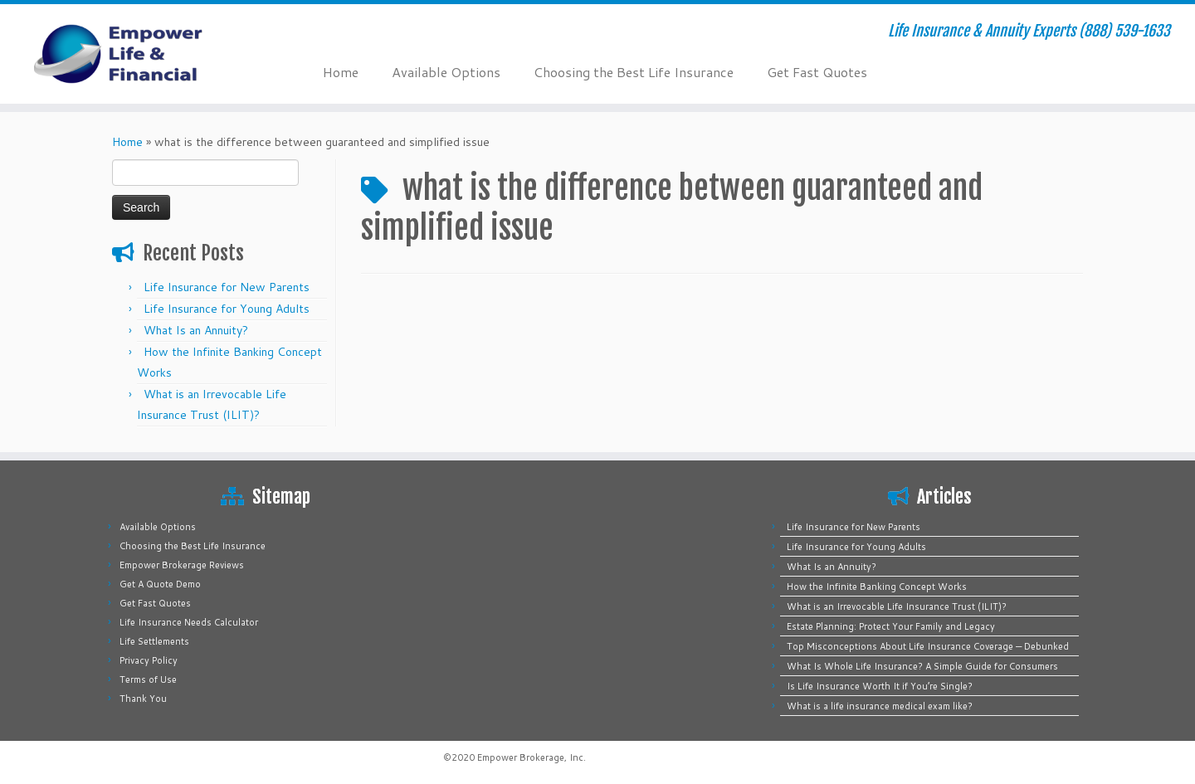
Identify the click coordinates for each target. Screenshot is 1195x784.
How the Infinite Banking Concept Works (877, 586)
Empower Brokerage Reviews (182, 565)
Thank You (143, 698)
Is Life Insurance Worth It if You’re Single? (880, 686)
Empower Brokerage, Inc (530, 757)
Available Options (446, 71)
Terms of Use (148, 679)
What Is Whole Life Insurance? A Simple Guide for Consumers (922, 666)
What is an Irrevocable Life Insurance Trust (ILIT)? (897, 606)
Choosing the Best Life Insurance (634, 71)
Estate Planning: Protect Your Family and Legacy (891, 626)
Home (340, 71)
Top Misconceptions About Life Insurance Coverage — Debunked (928, 646)
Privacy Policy (149, 660)
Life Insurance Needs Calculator (189, 622)
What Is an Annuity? (196, 330)
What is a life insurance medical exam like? (880, 706)
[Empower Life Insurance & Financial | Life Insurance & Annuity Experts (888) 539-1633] (138, 53)
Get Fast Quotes (817, 71)
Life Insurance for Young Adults (227, 308)
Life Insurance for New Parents (227, 287)
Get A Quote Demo (160, 584)
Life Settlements (154, 641)
